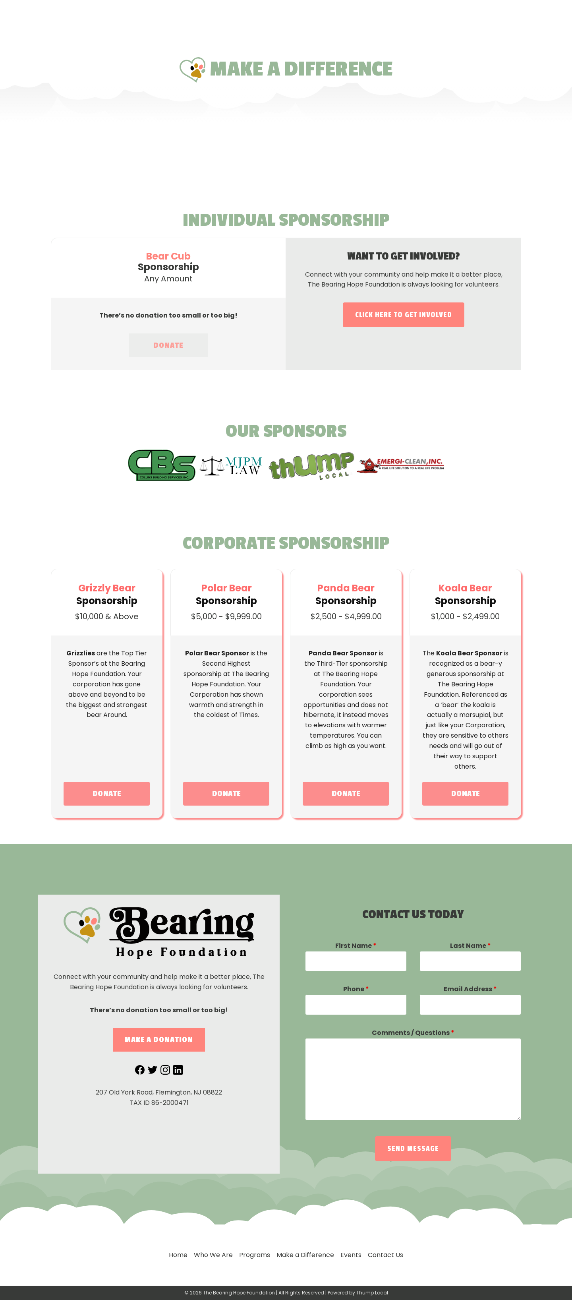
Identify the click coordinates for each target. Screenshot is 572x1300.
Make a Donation (159, 1039)
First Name (356, 945)
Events (412, 15)
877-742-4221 (525, 15)
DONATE (168, 345)
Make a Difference (352, 15)
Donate (545, 43)
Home (186, 15)
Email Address (470, 989)
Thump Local (372, 1292)
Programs (286, 15)
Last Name (470, 945)
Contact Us (465, 16)
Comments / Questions (413, 1032)
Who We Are (232, 15)
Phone (356, 989)
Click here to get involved (403, 314)
